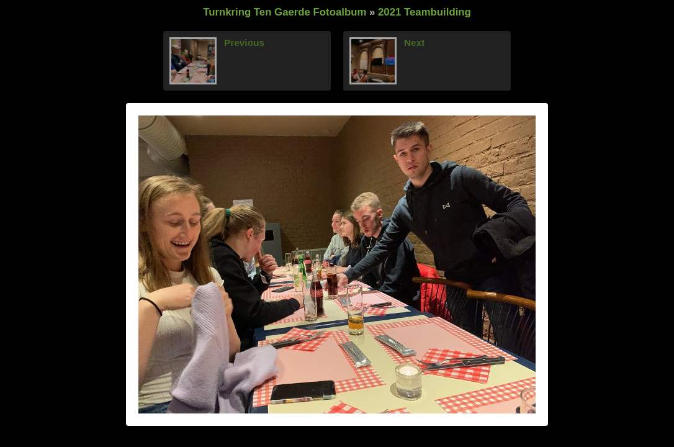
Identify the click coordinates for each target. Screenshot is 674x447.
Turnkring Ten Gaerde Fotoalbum (284, 12)
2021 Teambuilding (424, 12)
